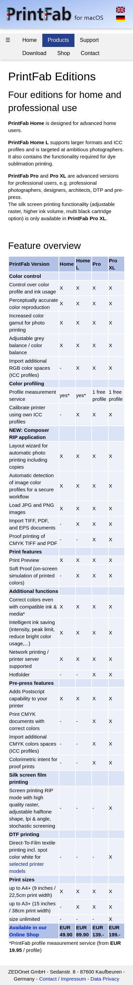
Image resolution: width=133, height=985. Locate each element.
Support (89, 40)
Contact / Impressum (62, 979)
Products (58, 40)
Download (34, 53)
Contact (90, 53)
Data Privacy (104, 979)
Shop (63, 53)
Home (29, 40)
